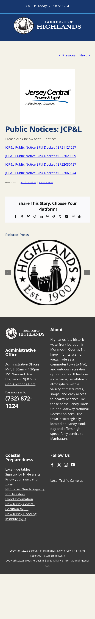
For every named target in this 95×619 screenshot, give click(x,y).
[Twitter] (59, 465)
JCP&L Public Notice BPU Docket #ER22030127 (40, 164)
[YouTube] (73, 465)
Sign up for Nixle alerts (22, 474)
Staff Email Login (54, 555)
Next (82, 55)
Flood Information (19, 499)
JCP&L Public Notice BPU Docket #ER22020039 (40, 156)
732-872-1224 (59, 6)
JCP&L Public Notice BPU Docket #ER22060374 (40, 173)
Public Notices (28, 182)
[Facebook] (52, 465)
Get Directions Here (20, 384)
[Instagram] (66, 465)
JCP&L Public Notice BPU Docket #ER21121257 (40, 147)
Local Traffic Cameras (66, 480)
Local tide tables (17, 469)
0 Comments (46, 182)
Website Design (34, 560)
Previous (69, 55)
